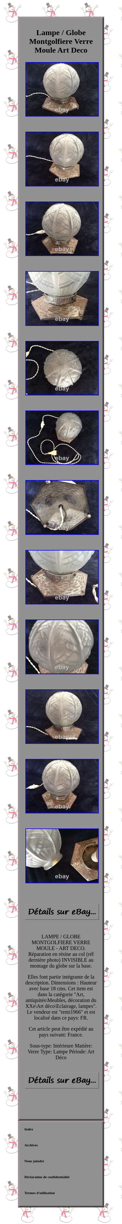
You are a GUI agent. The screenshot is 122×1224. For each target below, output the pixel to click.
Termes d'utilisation (39, 1193)
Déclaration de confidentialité (47, 1177)
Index (28, 1129)
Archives (31, 1145)
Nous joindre (34, 1161)
